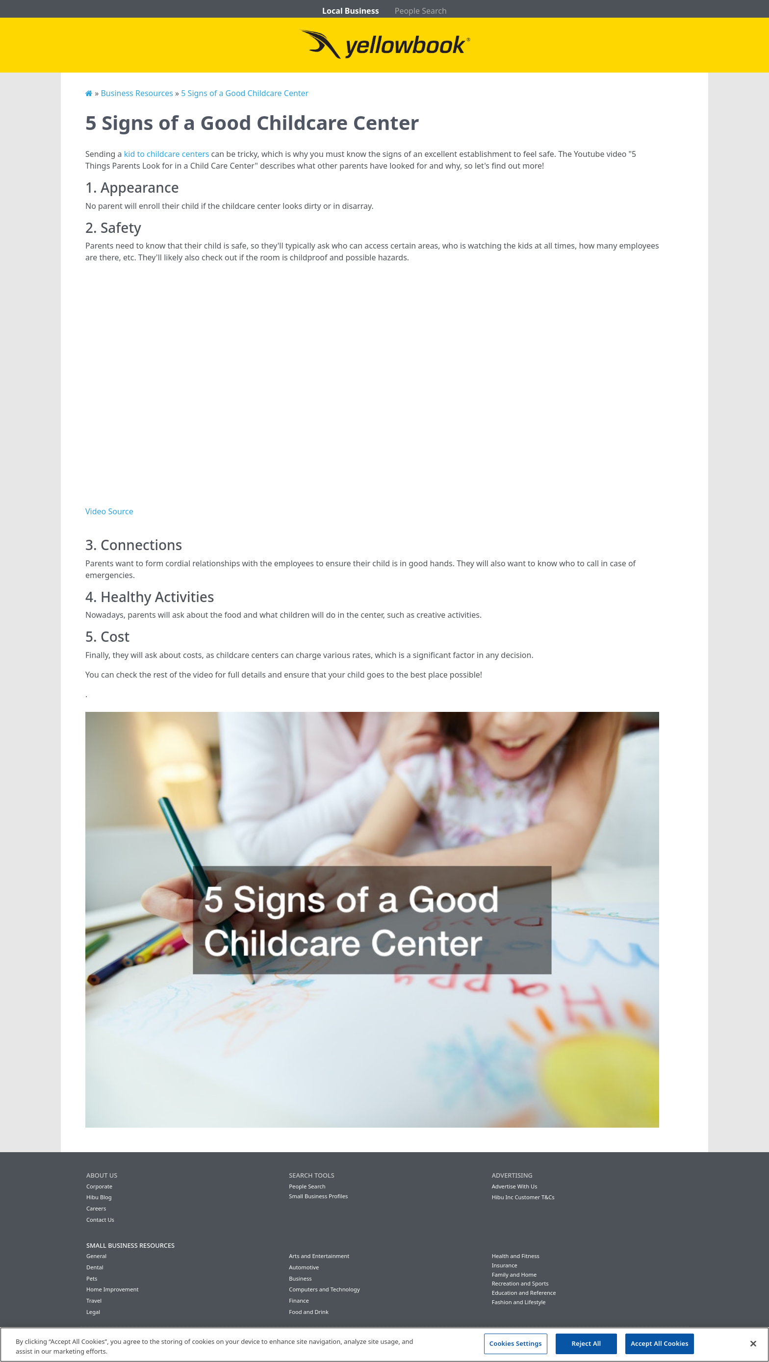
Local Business (350, 10)
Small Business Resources (130, 1245)
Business (300, 1278)
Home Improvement (112, 1289)
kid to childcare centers (166, 154)
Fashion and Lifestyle (519, 1302)
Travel (94, 1300)
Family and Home (514, 1274)
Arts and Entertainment (319, 1256)
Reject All (586, 1343)
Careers (96, 1208)
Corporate (99, 1186)
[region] (384, 1344)
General (96, 1256)
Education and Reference (524, 1292)
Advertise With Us (515, 1186)
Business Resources (137, 93)
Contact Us (100, 1219)
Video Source (109, 511)
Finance (298, 1300)
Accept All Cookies (660, 1343)
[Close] (753, 1343)
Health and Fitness (515, 1256)
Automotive (304, 1267)
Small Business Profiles (318, 1196)
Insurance (504, 1265)
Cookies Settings (515, 1343)
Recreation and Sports (520, 1283)
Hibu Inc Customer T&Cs (523, 1197)
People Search (421, 10)
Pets (91, 1278)
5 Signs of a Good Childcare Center (244, 93)
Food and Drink (309, 1311)
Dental (94, 1267)
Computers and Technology (324, 1289)
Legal (93, 1311)
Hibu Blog (99, 1197)
